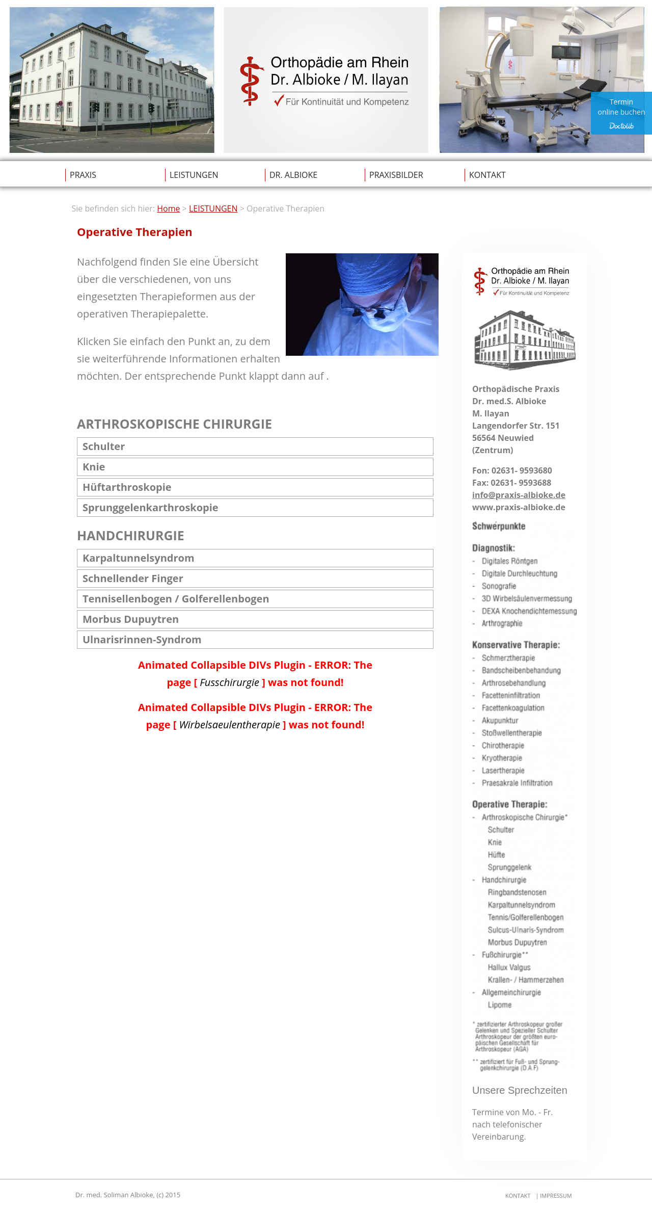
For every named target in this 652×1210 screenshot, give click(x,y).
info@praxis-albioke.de (518, 495)
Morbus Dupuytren (131, 619)
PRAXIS (83, 174)
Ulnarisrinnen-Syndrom (142, 639)
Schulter (104, 446)
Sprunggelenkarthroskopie (151, 507)
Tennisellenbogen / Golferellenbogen (176, 599)
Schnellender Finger (133, 578)
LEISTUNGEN (194, 174)
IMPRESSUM (555, 1195)
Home (168, 208)
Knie (94, 467)
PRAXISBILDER (396, 174)
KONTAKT (487, 174)
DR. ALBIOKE (293, 174)
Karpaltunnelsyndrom (139, 558)
